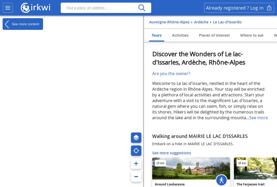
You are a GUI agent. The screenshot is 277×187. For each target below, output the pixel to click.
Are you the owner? (171, 73)
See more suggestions (171, 152)
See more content (21, 24)
